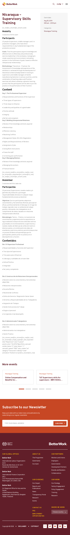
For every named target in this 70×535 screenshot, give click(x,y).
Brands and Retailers (58, 470)
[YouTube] (55, 526)
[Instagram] (60, 526)
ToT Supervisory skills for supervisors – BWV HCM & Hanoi (50, 380)
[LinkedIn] (65, 526)
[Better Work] (58, 444)
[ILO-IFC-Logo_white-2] (7, 444)
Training (54, 492)
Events (34, 501)
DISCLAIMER (22, 526)
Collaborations (56, 473)
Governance (36, 461)
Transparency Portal (39, 495)
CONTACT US (36, 508)
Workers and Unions (58, 458)
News (34, 491)
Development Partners (58, 467)
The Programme (37, 458)
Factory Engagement (58, 486)
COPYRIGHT (35, 526)
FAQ (33, 511)
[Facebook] (45, 526)
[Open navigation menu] (66, 4)
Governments (55, 464)
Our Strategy (55, 483)
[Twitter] (50, 526)
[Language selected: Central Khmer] (60, 4)
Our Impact (36, 483)
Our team (35, 464)
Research (35, 498)
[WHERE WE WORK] (59, 512)
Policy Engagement (58, 489)
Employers (54, 461)
